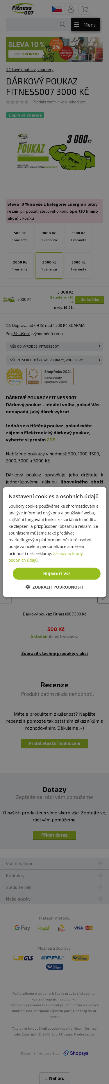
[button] (54, 587)
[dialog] (54, 542)
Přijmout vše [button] (56, 573)
